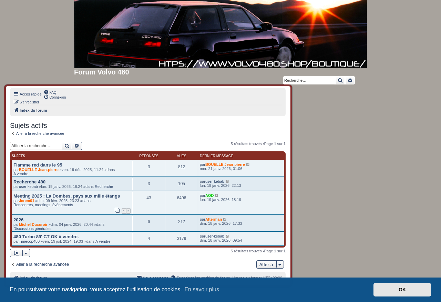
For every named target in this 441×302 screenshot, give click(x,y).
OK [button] (402, 289)
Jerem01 (26, 201)
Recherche (104, 186)
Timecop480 (29, 241)
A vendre (20, 174)
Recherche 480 (29, 181)
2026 (18, 219)
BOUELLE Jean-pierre (39, 170)
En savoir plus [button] (201, 289)
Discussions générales (32, 228)
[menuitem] (50, 92)
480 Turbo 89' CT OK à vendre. (46, 236)
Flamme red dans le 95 (37, 165)
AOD (209, 195)
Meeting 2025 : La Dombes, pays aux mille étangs (66, 196)
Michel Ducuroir (33, 224)
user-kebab (28, 186)
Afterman (213, 219)
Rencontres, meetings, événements (43, 205)
